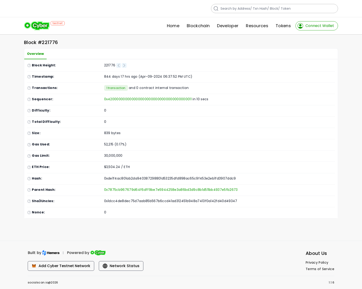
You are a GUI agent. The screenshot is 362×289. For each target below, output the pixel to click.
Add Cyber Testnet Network (61, 265)
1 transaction (116, 88)
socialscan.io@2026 (43, 282)
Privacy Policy (317, 262)
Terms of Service (320, 269)
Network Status (121, 265)
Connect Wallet (316, 26)
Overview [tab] (35, 53)
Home (173, 26)
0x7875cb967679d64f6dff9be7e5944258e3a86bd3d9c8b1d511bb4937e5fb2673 (171, 189)
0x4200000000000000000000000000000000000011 (148, 99)
